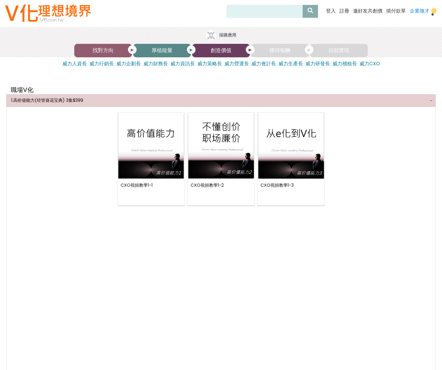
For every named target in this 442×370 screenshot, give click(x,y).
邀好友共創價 (367, 11)
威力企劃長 (128, 63)
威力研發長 (317, 63)
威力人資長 (74, 63)
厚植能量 (162, 50)
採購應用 (221, 35)
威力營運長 (236, 63)
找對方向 (103, 50)
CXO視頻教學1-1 (137, 183)
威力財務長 (155, 63)
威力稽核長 (344, 63)
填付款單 (396, 11)
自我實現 (338, 50)
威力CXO (369, 63)
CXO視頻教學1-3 (277, 183)
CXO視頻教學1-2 (207, 183)
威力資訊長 (182, 63)
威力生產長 (290, 63)
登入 (331, 11)
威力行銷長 (101, 63)
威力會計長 (263, 63)
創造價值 (221, 50)
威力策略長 (209, 63)
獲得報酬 (279, 50)
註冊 (344, 11)
